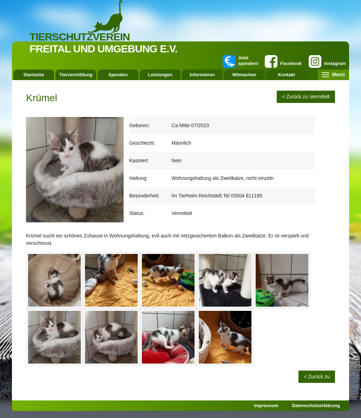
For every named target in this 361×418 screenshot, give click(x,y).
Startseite (33, 74)
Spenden (118, 74)
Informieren (202, 74)
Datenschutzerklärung (316, 405)
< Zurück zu (317, 376)
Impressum (266, 405)
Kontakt (286, 74)
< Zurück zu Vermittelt (306, 96)
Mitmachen (244, 74)
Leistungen (160, 74)
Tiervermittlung (75, 74)
